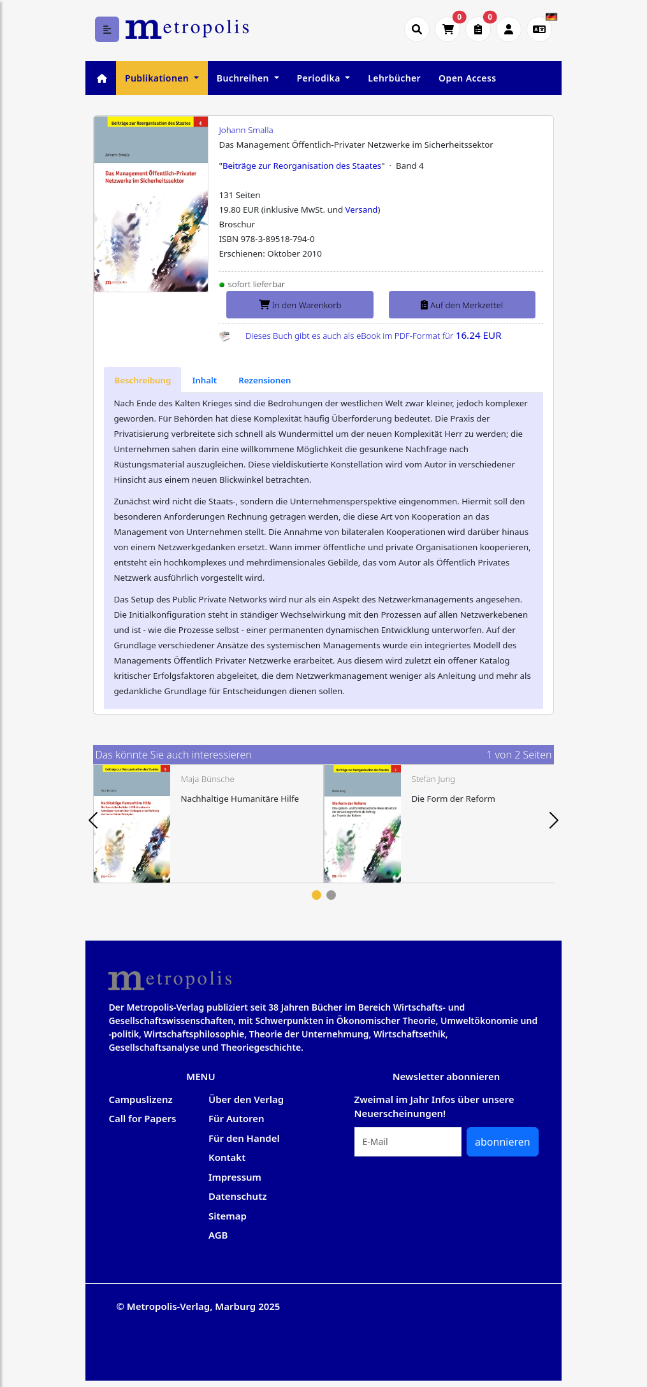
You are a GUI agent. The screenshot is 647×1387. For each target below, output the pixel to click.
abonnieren (502, 1142)
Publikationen (158, 78)
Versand (361, 209)
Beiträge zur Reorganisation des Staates (301, 165)
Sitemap (227, 1215)
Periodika (320, 78)
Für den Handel (244, 1138)
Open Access (467, 78)
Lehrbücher (394, 78)
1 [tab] (316, 895)
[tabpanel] (208, 823)
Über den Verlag (246, 1099)
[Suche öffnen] (417, 29)
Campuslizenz (140, 1099)
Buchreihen (244, 78)
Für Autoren (236, 1118)
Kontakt (226, 1157)
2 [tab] (331, 895)
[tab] (142, 380)
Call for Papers (142, 1118)
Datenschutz (237, 1196)
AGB (218, 1234)
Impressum (234, 1176)
